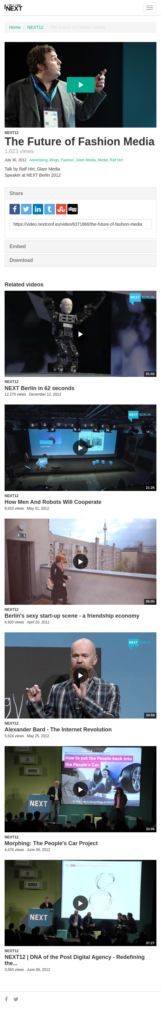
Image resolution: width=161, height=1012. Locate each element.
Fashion (67, 160)
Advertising (38, 160)
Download (21, 260)
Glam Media (86, 160)
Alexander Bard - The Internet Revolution (58, 729)
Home (15, 27)
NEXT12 (35, 27)
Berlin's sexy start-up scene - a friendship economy (72, 616)
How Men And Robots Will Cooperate (53, 502)
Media (103, 160)
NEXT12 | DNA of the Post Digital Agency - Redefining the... (75, 960)
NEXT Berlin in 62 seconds (39, 388)
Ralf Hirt (116, 160)
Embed (17, 246)
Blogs (54, 160)
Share (16, 193)
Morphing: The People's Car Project (51, 843)
